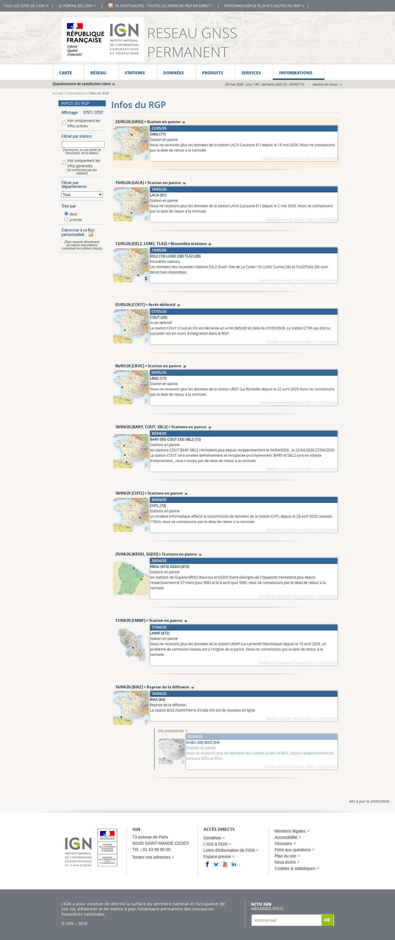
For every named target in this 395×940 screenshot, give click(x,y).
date (73, 214)
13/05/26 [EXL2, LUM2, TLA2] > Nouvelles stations (161, 243)
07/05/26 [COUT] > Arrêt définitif (145, 304)
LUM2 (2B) (175, 256)
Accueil (57, 93)
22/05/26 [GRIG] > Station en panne (147, 121)
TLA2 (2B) (193, 256)
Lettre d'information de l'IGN (229, 850)
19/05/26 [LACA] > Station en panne (148, 182)
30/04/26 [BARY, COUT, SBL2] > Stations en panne (161, 426)
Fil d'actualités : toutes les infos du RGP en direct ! (164, 6)
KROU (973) (159, 566)
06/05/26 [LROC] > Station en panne (148, 365)
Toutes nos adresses (151, 857)
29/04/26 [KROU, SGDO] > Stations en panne (156, 554)
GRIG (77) (158, 134)
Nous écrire (285, 862)
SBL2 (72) (193, 439)
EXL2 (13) (157, 256)
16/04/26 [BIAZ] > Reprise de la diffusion (152, 687)
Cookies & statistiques (295, 868)
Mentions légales (290, 831)
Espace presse (217, 856)
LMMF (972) (159, 633)
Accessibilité (286, 837)
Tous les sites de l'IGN (24, 6)
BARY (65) (158, 439)
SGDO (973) (179, 566)
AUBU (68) (195, 742)
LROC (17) (158, 378)
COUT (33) (158, 317)
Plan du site (285, 856)
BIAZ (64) (157, 699)
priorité (76, 219)
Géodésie (212, 838)
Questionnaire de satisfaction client (81, 83)
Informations (76, 93)
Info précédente (171, 730)
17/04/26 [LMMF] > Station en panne (149, 620)
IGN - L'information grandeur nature (102, 39)
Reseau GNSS (192, 32)
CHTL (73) (158, 505)
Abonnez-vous (267, 908)
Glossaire (283, 843)
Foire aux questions (293, 849)
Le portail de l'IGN (75, 6)
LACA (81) (158, 195)
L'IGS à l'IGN (216, 844)
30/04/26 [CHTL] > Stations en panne (149, 493)
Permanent (187, 51)
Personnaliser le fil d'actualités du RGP (262, 6)
